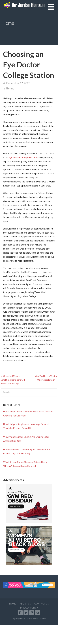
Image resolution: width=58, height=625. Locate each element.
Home (12, 603)
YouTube (37, 612)
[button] (53, 8)
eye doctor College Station (23, 157)
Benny (10, 88)
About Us (25, 603)
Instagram (31, 612)
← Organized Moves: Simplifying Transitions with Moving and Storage (13, 380)
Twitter (26, 612)
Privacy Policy (29, 607)
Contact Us (41, 603)
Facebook (20, 612)
